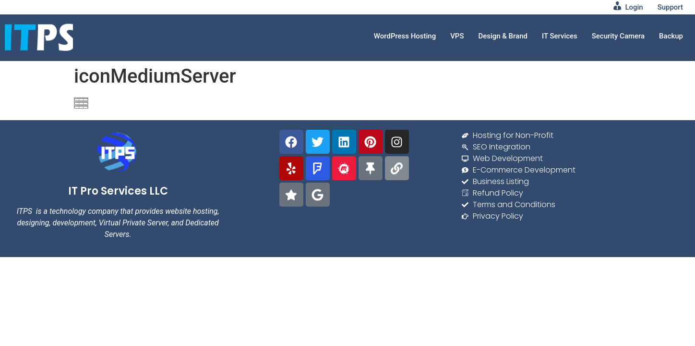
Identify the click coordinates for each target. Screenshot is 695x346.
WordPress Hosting (404, 36)
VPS (456, 36)
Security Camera (618, 36)
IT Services (559, 36)
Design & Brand (502, 36)
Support (670, 7)
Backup (671, 36)
